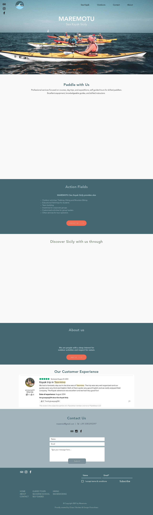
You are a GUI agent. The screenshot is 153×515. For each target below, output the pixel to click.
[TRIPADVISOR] (21, 472)
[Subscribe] (124, 481)
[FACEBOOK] (30, 472)
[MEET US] (76, 357)
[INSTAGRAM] (26, 472)
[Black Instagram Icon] (76, 431)
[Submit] (77, 461)
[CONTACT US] (76, 223)
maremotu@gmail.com (65, 423)
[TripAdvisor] (4, 4)
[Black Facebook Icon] (81, 431)
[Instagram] (4, 8)
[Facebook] (4, 13)
